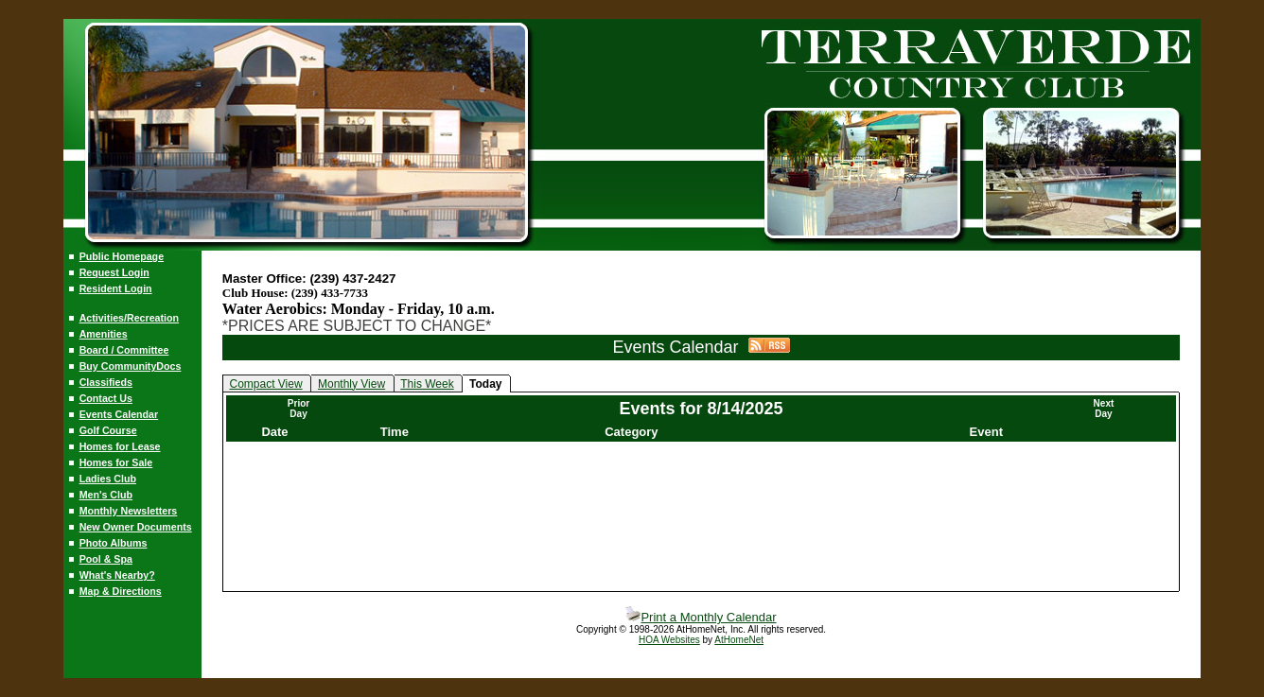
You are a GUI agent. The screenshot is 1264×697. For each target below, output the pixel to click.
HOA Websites (669, 640)
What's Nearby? (117, 575)
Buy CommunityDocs (130, 366)
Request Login (114, 272)
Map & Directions (120, 591)
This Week (426, 384)
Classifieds (105, 382)
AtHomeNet (739, 640)
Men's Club (105, 494)
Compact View (265, 384)
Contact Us (105, 398)
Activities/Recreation (129, 317)
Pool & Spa (105, 559)
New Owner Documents (135, 526)
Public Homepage (121, 256)
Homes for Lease (120, 446)
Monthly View (351, 384)
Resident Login (115, 288)
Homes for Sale (116, 462)
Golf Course (108, 430)
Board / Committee (124, 350)
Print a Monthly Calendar (700, 617)
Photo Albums (113, 543)
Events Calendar (119, 414)
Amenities (103, 334)
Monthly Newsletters (128, 510)
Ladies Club (107, 478)
